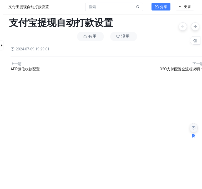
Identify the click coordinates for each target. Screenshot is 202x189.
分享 (161, 7)
